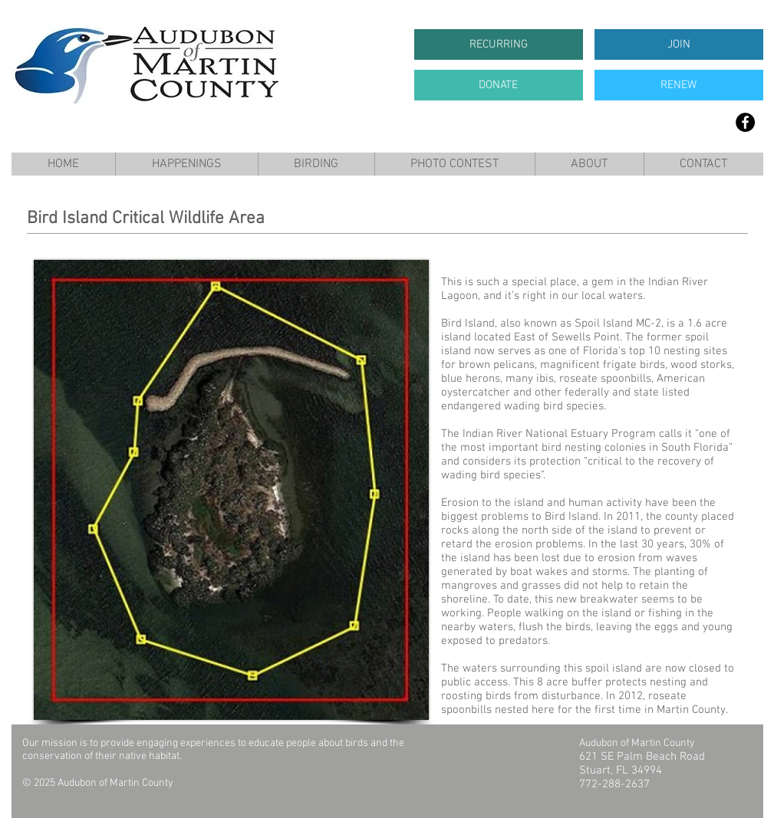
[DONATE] (498, 85)
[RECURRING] (498, 44)
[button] (186, 164)
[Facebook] (745, 122)
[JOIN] (678, 44)
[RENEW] (678, 85)
